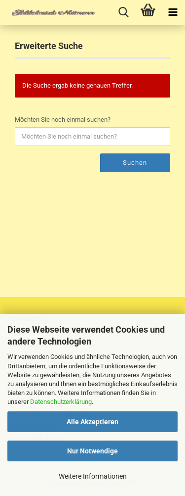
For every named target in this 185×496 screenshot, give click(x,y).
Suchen (135, 162)
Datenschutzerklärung (61, 401)
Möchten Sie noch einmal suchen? (63, 119)
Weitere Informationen (93, 476)
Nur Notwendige (92, 451)
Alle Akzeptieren (92, 422)
